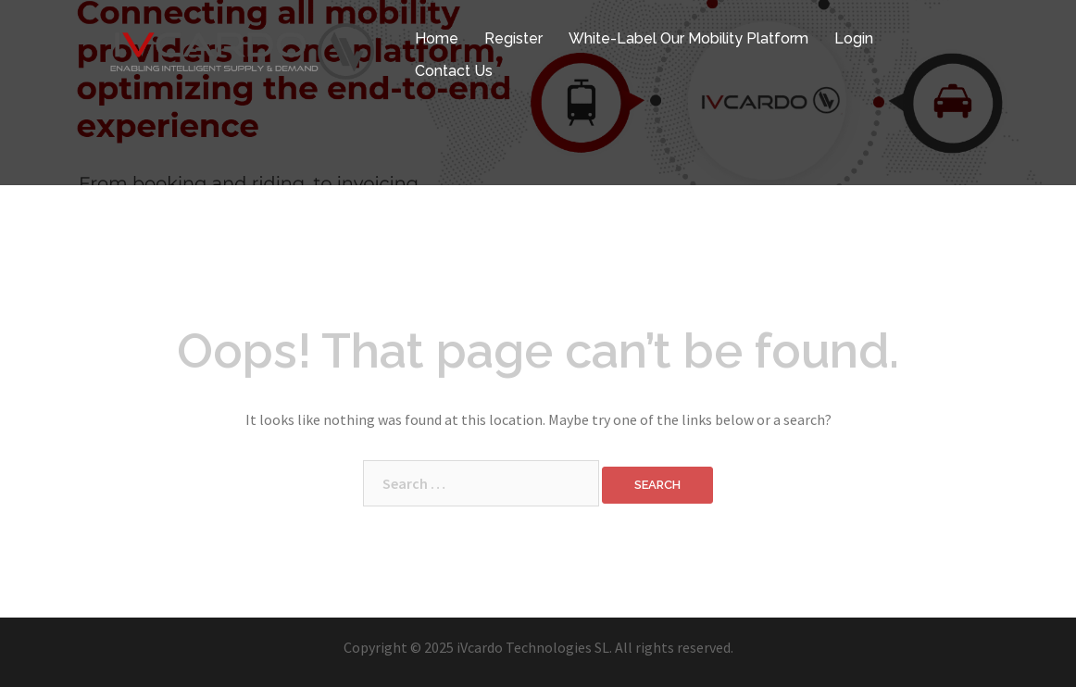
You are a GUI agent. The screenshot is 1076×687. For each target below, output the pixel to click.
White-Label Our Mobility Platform (688, 38)
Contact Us (454, 71)
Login (853, 38)
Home (436, 38)
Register (513, 38)
